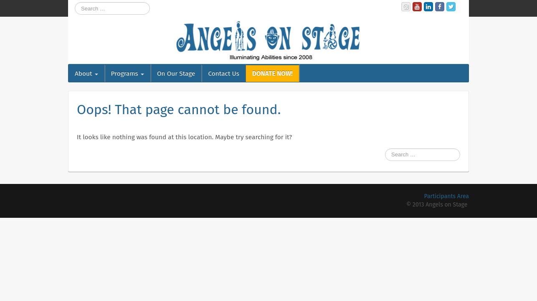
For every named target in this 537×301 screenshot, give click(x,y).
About (86, 73)
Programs (127, 73)
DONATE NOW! (272, 73)
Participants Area (446, 196)
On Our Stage (176, 73)
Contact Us (223, 73)
